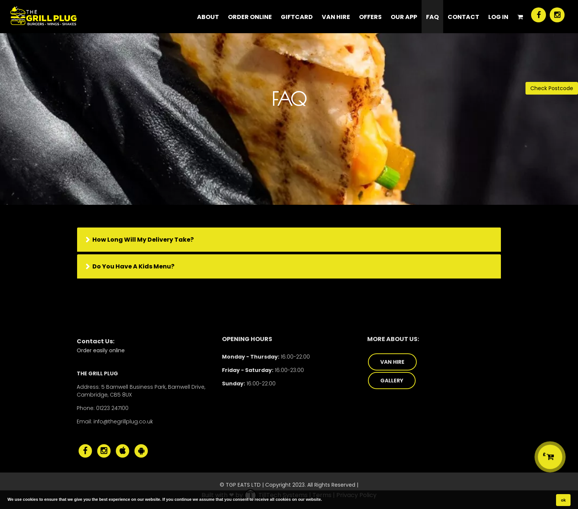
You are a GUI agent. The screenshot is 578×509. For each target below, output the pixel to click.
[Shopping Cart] (520, 16)
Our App (404, 17)
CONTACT (463, 17)
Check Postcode (551, 88)
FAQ (432, 17)
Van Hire (336, 17)
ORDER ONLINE (250, 17)
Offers (370, 17)
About (208, 17)
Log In (498, 17)
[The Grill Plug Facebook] (538, 14)
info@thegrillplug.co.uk (123, 421)
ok (563, 500)
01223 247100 (112, 408)
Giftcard (297, 17)
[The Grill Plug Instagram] (557, 14)
